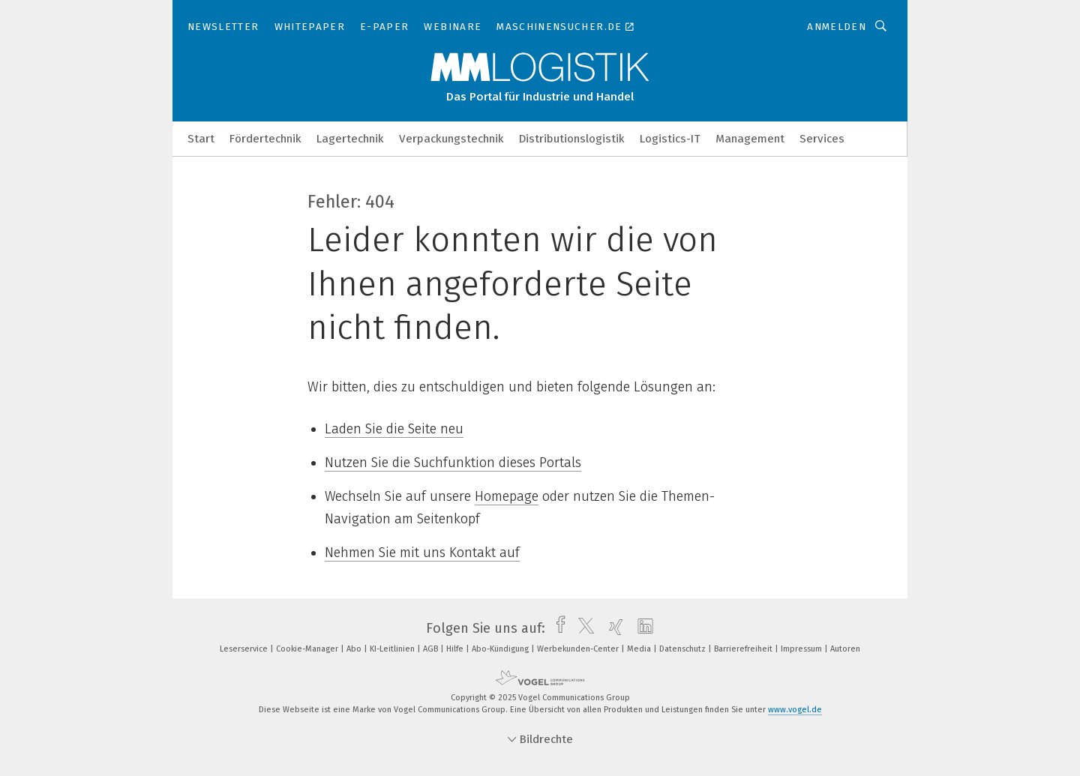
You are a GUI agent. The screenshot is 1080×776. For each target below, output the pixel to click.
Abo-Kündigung (501, 649)
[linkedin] (641, 628)
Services (822, 138)
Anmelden (836, 26)
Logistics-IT (670, 138)
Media (640, 649)
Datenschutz (683, 649)
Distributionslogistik (572, 138)
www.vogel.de (795, 710)
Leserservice (245, 649)
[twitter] (582, 628)
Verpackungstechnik (451, 138)
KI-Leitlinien (393, 649)
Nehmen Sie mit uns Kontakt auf (422, 552)
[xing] (612, 628)
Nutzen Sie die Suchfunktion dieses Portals (453, 462)
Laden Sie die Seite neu (394, 429)
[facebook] (557, 628)
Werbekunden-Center (579, 649)
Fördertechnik (266, 138)
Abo (355, 649)
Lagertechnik (350, 138)
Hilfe (456, 649)
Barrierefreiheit (744, 649)
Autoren (845, 649)
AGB (431, 649)
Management (750, 138)
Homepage (506, 496)
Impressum (802, 649)
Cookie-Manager (308, 649)
